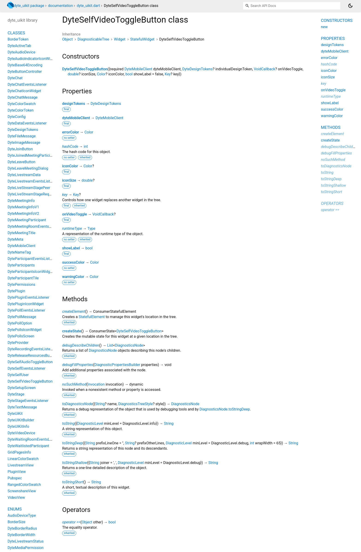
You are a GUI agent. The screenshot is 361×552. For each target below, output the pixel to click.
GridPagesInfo (19, 452)
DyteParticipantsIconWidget (30, 271)
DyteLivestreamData (24, 175)
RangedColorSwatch (24, 484)
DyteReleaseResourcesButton (32, 355)
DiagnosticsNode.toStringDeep (224, 409)
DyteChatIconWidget (24, 91)
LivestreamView (21, 465)
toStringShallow (74, 462)
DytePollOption (20, 323)
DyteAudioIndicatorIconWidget (32, 58)
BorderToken (18, 39)
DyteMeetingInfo (21, 200)
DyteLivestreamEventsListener (32, 181)
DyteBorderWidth (21, 535)
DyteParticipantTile (23, 278)
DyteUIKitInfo (18, 426)
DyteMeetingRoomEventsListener (35, 226)
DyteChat (15, 78)
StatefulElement (92, 317)
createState (71, 331)
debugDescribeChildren (80, 345)
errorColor (70, 132)
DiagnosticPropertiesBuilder (117, 365)
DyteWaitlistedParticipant (28, 446)
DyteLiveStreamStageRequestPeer (36, 194)
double (73, 74)
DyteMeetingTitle (21, 233)
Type (91, 228)
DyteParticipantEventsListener (32, 259)
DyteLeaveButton (21, 162)
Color (101, 74)
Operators (332, 203)
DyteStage (16, 394)
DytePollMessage (22, 317)
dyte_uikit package (29, 5)
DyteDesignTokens (197, 69)
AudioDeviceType (22, 515)
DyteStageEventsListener (28, 401)
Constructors (336, 20)
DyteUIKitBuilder (21, 420)
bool (129, 74)
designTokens (73, 103)
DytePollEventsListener (26, 310)
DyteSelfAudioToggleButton (30, 362)
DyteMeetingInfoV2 (23, 213)
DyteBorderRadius (22, 528)
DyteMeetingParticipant (27, 220)
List (110, 345)
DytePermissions (21, 284)
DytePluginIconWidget (26, 304)
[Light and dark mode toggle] (350, 5)
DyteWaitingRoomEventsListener (34, 439)
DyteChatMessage (23, 97)
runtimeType (72, 228)
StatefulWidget (142, 39)
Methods (331, 127)
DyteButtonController (25, 71)
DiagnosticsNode (129, 345)
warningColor (73, 277)
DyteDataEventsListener (27, 123)
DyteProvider (18, 342)
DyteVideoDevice (21, 433)
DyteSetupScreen (22, 388)
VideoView (16, 497)
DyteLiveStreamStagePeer (29, 188)
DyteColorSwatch (22, 104)
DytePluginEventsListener (28, 297)
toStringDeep (72, 443)
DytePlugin (16, 291)
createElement (73, 311)
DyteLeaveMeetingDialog (28, 168)
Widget (119, 39)
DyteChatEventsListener (27, 84)
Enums (15, 509)
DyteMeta (15, 239)
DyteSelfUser (18, 375)
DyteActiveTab (19, 46)
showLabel (71, 248)
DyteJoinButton (20, 149)
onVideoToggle (74, 214)
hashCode (70, 146)
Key (168, 74)
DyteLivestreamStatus (26, 541)
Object (67, 39)
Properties (333, 38)
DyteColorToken (21, 110)
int (86, 146)
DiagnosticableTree (93, 39)
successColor (73, 262)
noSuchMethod (74, 384)
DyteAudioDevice (21, 52)
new (324, 27)
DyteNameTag (19, 252)
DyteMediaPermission (26, 548)
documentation (60, 5)
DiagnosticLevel (90, 423)
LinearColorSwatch (23, 459)
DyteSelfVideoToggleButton (85, 69)
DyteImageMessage (24, 142)
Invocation (96, 384)
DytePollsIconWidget (24, 330)
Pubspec (15, 478)
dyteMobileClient (76, 118)
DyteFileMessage (22, 136)
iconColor (70, 166)
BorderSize (16, 522)
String (100, 404)
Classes (16, 32)
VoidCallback (264, 69)
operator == (71, 522)
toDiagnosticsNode (77, 404)
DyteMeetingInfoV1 (23, 207)
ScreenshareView (22, 491)
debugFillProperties (77, 365)
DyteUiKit (15, 413)
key (64, 194)
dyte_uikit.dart (88, 5)
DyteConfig (17, 117)
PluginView (17, 471)
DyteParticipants (21, 265)
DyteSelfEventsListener (26, 368)
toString (68, 423)
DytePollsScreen (21, 336)
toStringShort (72, 482)
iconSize (69, 180)
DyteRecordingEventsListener (31, 349)
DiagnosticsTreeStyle (135, 404)
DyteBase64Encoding (25, 65)
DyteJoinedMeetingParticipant (32, 155)
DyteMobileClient (138, 69)
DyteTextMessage (22, 407)
